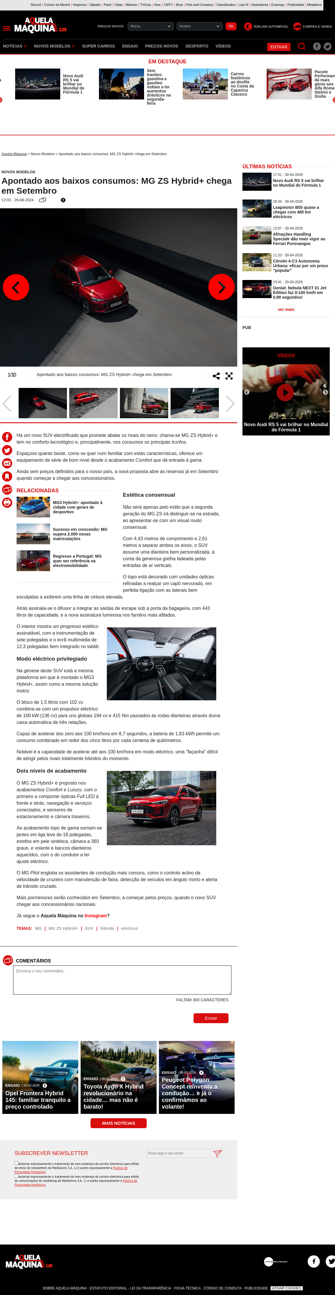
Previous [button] (16, 287)
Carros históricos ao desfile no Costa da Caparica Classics (242, 84)
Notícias (15, 46)
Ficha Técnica (187, 1288)
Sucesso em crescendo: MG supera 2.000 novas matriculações (80, 534)
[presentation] (178, 1172)
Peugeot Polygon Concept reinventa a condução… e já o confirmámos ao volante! (189, 1093)
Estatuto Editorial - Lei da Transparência (130, 1288)
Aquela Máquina (14, 154)
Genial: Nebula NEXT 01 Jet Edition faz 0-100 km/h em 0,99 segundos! (299, 293)
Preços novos (161, 46)
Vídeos (223, 46)
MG (38, 928)
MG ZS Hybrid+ (63, 928)
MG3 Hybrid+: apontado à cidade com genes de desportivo (77, 507)
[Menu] (6, 28)
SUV (89, 928)
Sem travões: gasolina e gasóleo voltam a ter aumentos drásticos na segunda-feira (159, 87)
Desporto (196, 46)
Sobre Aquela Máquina (64, 1288)
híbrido (107, 928)
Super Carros (98, 46)
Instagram (96, 915)
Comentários (33, 960)
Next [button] (221, 287)
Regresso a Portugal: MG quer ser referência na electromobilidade (77, 561)
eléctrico (129, 928)
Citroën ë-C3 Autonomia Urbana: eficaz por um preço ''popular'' (300, 266)
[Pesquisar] (302, 46)
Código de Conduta (223, 1288)
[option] (51, 84)
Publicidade (256, 1288)
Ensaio (130, 46)
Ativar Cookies (286, 1288)
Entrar (278, 47)
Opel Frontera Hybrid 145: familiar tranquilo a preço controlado (38, 1100)
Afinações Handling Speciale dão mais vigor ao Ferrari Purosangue (299, 239)
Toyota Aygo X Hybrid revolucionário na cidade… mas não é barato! (113, 1096)
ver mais (286, 309)
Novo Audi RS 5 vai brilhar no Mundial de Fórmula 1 (73, 84)
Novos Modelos (54, 46)
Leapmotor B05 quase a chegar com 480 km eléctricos (296, 212)
